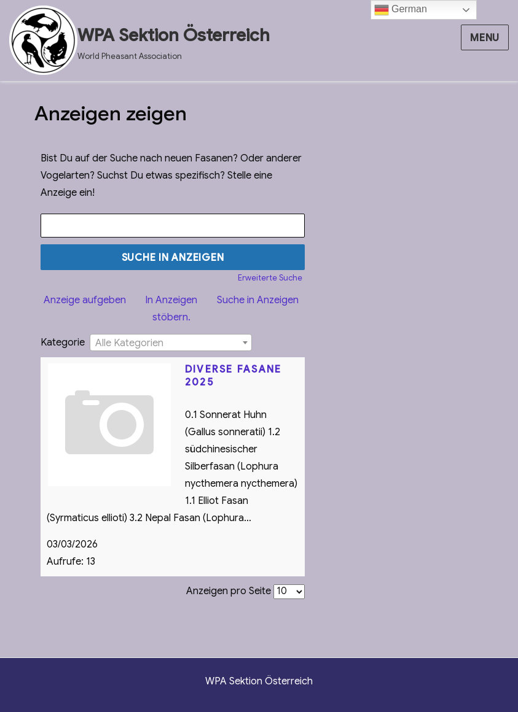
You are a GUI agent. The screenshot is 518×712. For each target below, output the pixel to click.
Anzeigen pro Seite (228, 591)
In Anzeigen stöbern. (171, 308)
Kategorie (63, 342)
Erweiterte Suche (270, 278)
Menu (485, 38)
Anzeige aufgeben (85, 300)
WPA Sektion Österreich (173, 35)
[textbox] (170, 343)
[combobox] (171, 342)
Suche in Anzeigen (258, 300)
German (400, 9)
